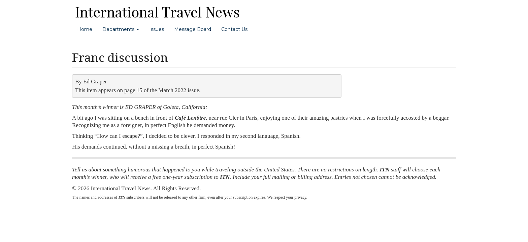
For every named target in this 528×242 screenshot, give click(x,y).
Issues (156, 29)
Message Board (192, 29)
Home (84, 29)
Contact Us (234, 29)
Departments (120, 29)
